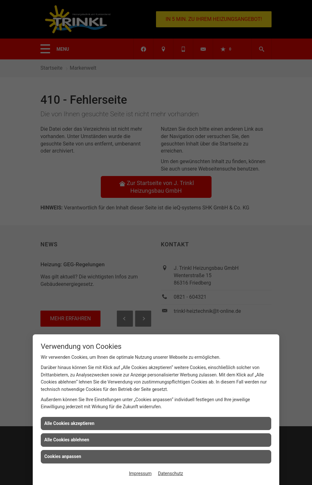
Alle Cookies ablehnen (66, 439)
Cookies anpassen (62, 456)
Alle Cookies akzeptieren (69, 423)
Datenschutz (170, 473)
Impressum (140, 473)
